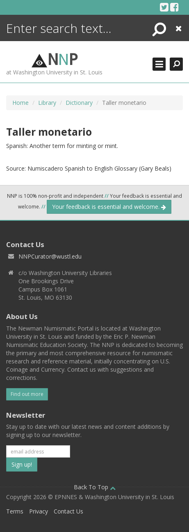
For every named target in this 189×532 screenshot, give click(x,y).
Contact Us (68, 511)
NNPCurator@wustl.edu (50, 256)
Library (47, 102)
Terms (14, 511)
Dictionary (79, 102)
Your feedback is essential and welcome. (109, 206)
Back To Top (95, 487)
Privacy (38, 511)
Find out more (27, 394)
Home (20, 102)
